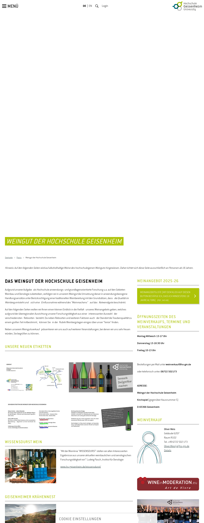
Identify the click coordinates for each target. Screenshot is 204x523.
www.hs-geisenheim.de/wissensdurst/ (80, 452)
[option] (69, 363)
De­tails (167, 436)
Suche (97, 6)
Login (105, 6)
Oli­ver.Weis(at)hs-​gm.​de (176, 432)
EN (90, 6)
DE (84, 6)
